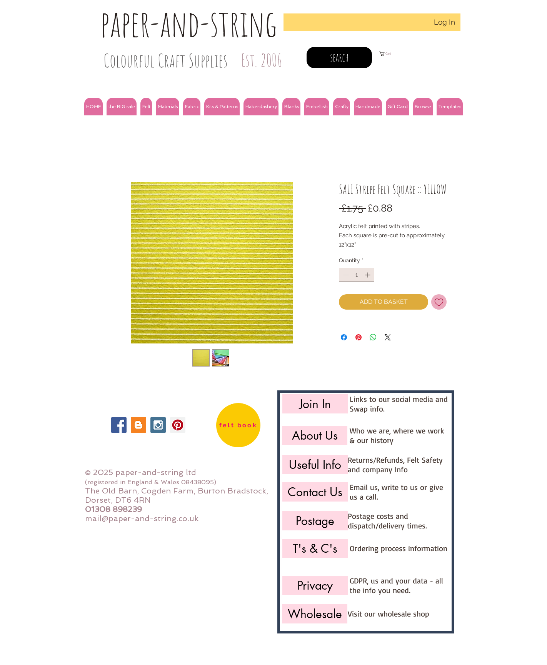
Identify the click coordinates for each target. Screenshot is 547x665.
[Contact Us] (315, 492)
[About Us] (314, 435)
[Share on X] (387, 337)
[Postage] (315, 520)
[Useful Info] (315, 464)
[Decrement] (345, 275)
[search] (339, 57)
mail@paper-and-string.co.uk (141, 518)
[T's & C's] (315, 548)
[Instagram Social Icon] (158, 425)
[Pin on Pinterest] (358, 337)
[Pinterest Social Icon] (177, 425)
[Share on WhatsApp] (373, 337)
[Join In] (315, 403)
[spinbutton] (357, 275)
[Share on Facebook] (344, 337)
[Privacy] (315, 585)
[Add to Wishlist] (439, 302)
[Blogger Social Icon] (138, 425)
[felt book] (238, 425)
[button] (122, 106)
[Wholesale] (314, 613)
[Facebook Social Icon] (119, 425)
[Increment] (368, 275)
